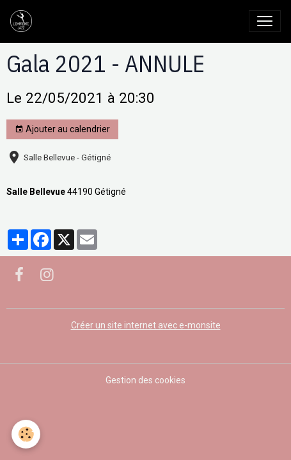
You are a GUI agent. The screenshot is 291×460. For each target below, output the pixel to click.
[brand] (23, 21)
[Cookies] (26, 434)
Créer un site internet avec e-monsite (146, 325)
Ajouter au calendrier (62, 129)
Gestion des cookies (145, 380)
